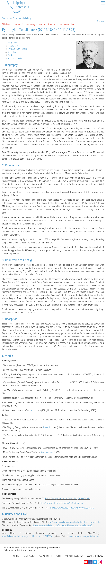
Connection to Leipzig (17, 49)
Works (10, 55)
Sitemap (16, 556)
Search (58, 556)
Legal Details (29, 556)
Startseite (6, 18)
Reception (12, 52)
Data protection (45, 556)
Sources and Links (16, 58)
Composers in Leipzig (22, 18)
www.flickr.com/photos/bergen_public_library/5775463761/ (28, 536)
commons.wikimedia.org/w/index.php (82, 536)
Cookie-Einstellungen (95, 556)
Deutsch (100, 21)
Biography (12, 42)
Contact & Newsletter (74, 556)
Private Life (13, 45)
